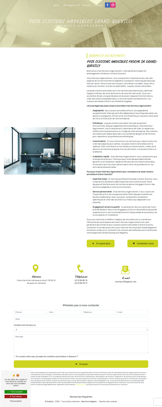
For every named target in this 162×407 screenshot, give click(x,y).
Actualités (86, 5)
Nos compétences (70, 5)
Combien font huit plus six (25, 320)
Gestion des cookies (108, 402)
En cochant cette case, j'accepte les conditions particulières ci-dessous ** (47, 351)
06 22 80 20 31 (81, 288)
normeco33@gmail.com (126, 276)
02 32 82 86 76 (81, 285)
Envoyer (83, 359)
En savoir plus (101, 243)
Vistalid (50, 402)
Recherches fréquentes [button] (81, 397)
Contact (98, 5)
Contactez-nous (142, 243)
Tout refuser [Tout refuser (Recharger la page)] (16, 396)
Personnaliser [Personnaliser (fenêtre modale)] (16, 401)
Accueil (56, 5)
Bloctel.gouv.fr (80, 380)
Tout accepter (15, 392)
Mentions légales (89, 402)
